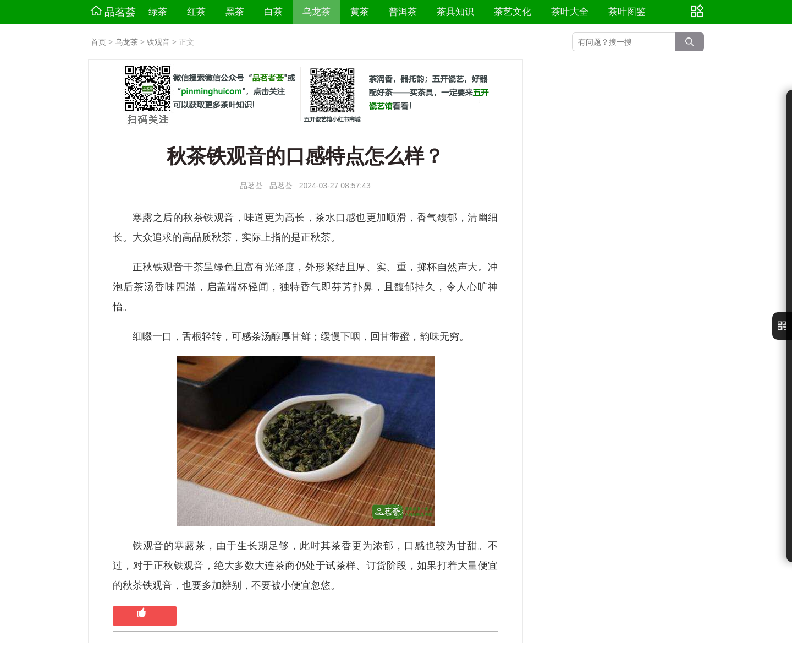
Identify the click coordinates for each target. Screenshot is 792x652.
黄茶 (359, 12)
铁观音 (158, 41)
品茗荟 (113, 12)
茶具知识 (455, 12)
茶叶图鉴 (627, 12)
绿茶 (157, 12)
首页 (98, 41)
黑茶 (235, 12)
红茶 (196, 12)
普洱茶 (403, 12)
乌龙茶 (316, 12)
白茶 (273, 12)
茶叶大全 (569, 12)
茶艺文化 (512, 12)
